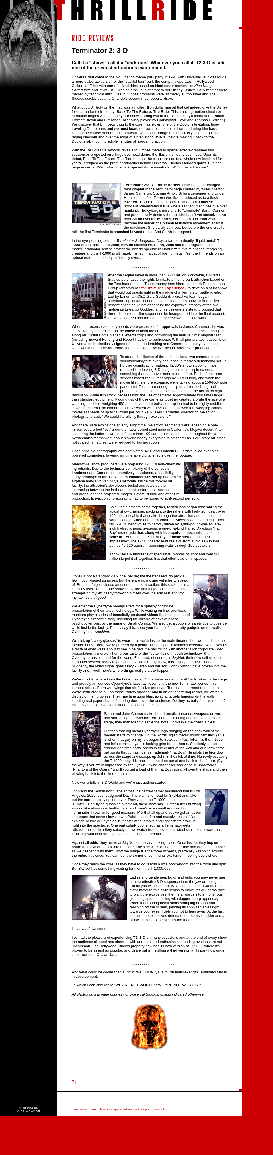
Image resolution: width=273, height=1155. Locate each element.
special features (123, 1109)
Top (74, 1082)
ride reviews (105, 1109)
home (75, 1109)
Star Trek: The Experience (161, 288)
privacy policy (159, 1109)
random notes (88, 1109)
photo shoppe (143, 1109)
